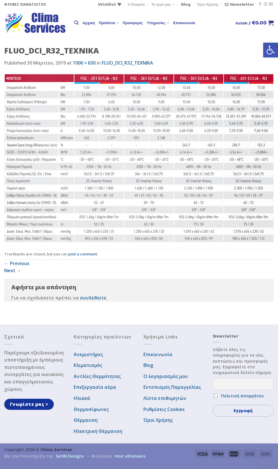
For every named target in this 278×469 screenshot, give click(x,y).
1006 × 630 (84, 63)
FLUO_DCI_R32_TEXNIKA (127, 63)
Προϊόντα (109, 23)
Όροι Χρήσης (208, 4)
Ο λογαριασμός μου (165, 376)
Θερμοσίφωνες (91, 409)
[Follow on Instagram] (265, 4)
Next (12, 270)
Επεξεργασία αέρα (95, 387)
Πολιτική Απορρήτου (242, 395)
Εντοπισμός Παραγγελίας (172, 387)
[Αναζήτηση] (76, 22)
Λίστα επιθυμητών (164, 398)
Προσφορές (133, 22)
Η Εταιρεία (136, 4)
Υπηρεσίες (158, 23)
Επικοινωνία (184, 22)
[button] (270, 50)
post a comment (82, 254)
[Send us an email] (271, 4)
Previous (16, 263)
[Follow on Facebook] (260, 4)
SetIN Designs (70, 456)
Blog (186, 4)
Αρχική (89, 22)
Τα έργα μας (163, 4)
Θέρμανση (86, 420)
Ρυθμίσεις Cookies (164, 409)
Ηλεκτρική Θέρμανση (98, 431)
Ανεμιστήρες (88, 354)
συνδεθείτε (93, 298)
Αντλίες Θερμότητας (97, 376)
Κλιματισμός (88, 365)
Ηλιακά (82, 398)
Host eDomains (130, 456)
